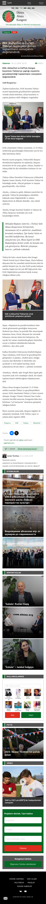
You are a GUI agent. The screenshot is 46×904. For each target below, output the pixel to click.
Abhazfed (36, 423)
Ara (33, 8)
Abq (29, 8)
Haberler (6, 63)
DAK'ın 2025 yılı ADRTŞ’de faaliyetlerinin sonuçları (23, 801)
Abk (25, 8)
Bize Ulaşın (32, 879)
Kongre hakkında (16, 879)
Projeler (31, 882)
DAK (14, 32)
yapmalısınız (9, 443)
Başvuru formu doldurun (23, 864)
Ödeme (23, 848)
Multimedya (19, 882)
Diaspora (7, 32)
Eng (17, 8)
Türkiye (25, 423)
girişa (21, 440)
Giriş (29, 2)
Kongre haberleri (24, 886)
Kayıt (41, 2)
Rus (13, 8)
